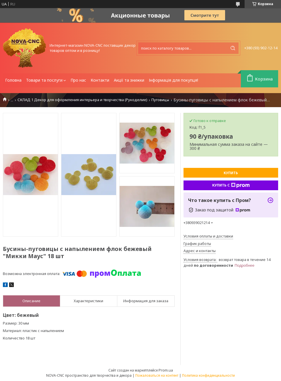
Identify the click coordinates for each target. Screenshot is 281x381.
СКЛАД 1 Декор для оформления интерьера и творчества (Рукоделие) (82, 99)
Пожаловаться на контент (156, 375)
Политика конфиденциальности (208, 375)
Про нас (78, 80)
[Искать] (233, 48)
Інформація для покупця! (173, 80)
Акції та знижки (129, 80)
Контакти (100, 80)
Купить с (231, 185)
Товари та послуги (44, 80)
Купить (231, 172)
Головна (13, 80)
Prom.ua (166, 370)
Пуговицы (160, 99)
